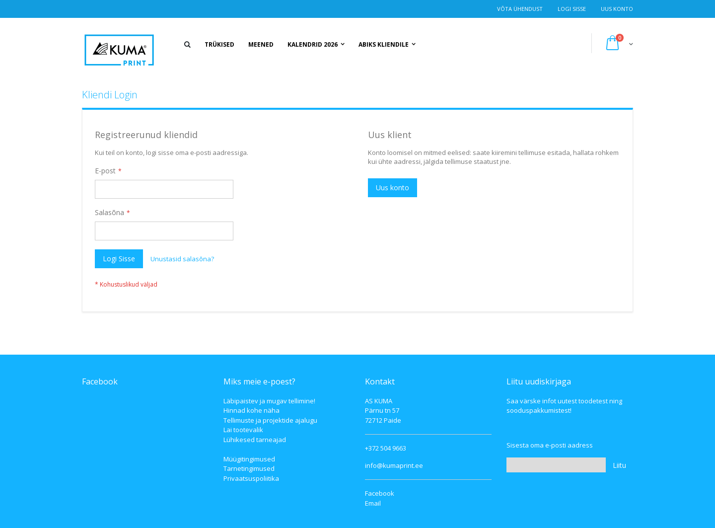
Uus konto (617, 8)
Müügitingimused (249, 458)
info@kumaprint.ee (394, 465)
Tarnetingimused (249, 468)
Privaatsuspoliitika (251, 478)
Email (373, 503)
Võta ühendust (520, 8)
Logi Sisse (572, 8)
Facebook (379, 493)
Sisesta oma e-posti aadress (549, 445)
